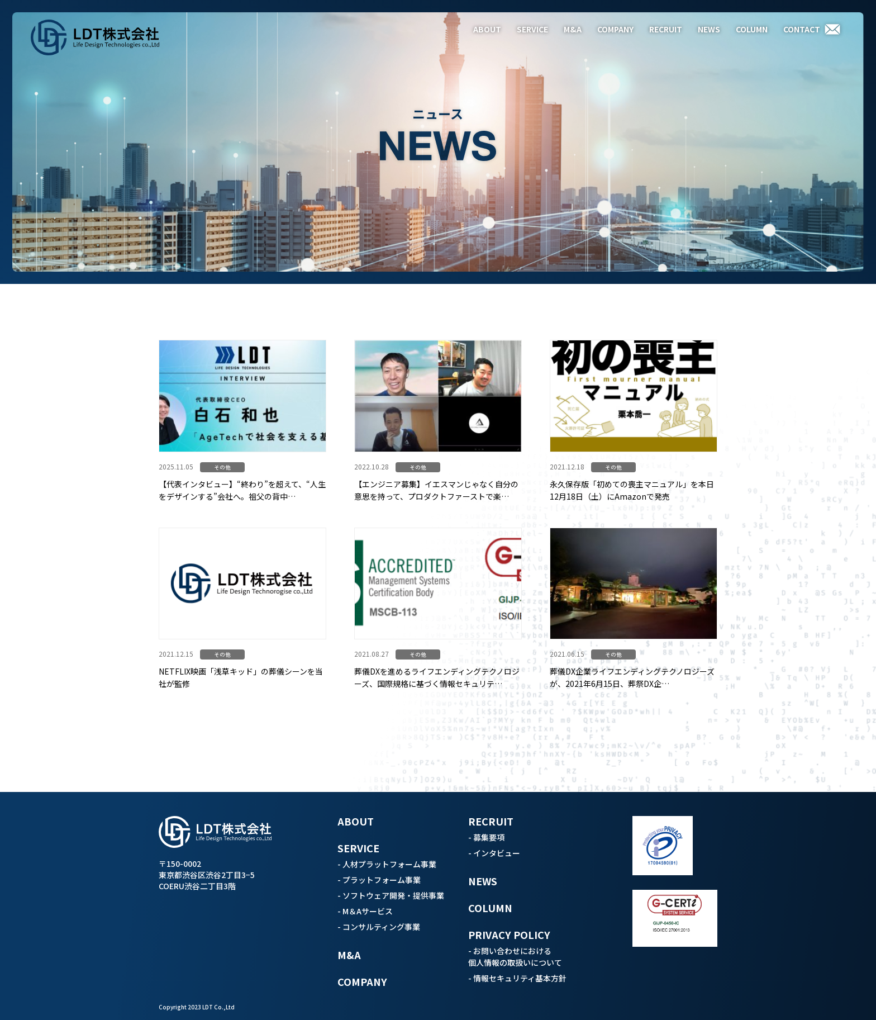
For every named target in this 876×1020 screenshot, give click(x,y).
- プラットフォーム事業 (379, 879)
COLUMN (752, 29)
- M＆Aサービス (365, 911)
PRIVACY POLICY (509, 934)
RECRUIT (665, 29)
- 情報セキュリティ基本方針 (517, 978)
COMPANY (615, 29)
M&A (573, 29)
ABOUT (487, 29)
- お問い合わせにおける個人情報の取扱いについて (515, 956)
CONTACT (801, 29)
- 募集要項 (486, 837)
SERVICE (532, 29)
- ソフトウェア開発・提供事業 (390, 895)
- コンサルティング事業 (378, 926)
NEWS (709, 29)
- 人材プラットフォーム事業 (386, 864)
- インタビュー (494, 852)
